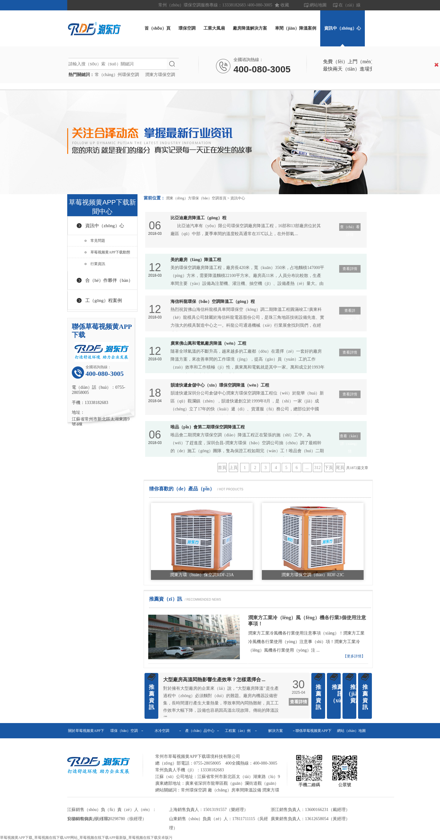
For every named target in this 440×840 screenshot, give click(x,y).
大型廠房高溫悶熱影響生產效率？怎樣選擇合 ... (214, 679)
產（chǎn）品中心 (199, 731)
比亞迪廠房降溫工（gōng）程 (198, 218)
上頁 (233, 467)
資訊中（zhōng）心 (342, 28)
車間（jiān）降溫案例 (295, 28)
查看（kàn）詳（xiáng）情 (350, 437)
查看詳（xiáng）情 (350, 311)
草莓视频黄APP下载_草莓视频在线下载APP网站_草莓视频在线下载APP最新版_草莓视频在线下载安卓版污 (86, 837)
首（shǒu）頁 (157, 28)
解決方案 (275, 731)
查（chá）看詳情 (350, 228)
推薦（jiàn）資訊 (356, 694)
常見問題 (97, 240)
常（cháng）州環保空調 (117, 74)
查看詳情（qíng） (350, 395)
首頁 (222, 467)
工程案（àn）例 (237, 731)
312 (317, 467)
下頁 (328, 467)
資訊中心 (237, 198)
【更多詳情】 (354, 656)
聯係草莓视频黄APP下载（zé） (313, 738)
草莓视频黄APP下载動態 (110, 252)
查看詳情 (350, 269)
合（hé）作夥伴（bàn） (109, 280)
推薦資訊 (151, 697)
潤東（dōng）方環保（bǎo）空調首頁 (196, 198)
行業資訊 (97, 264)
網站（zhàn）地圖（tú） (351, 738)
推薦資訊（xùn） (340, 694)
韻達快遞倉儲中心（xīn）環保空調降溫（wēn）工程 (219, 385)
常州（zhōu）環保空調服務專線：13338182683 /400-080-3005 (215, 5)
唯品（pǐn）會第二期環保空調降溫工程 (207, 427)
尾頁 (340, 467)
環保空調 (187, 28)
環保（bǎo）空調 (124, 731)
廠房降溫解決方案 (250, 28)
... (307, 467)
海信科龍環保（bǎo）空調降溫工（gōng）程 (212, 301)
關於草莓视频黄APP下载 (86, 738)
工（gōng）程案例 (103, 300)
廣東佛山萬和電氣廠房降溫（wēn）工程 (208, 343)
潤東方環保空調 (160, 74)
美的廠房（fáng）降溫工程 (195, 259)
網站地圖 (318, 5)
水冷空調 (162, 731)
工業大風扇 (214, 28)
